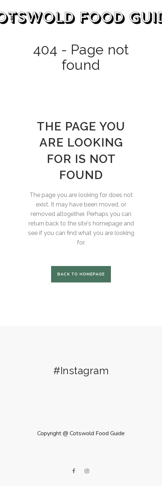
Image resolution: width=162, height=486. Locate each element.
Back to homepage (81, 274)
